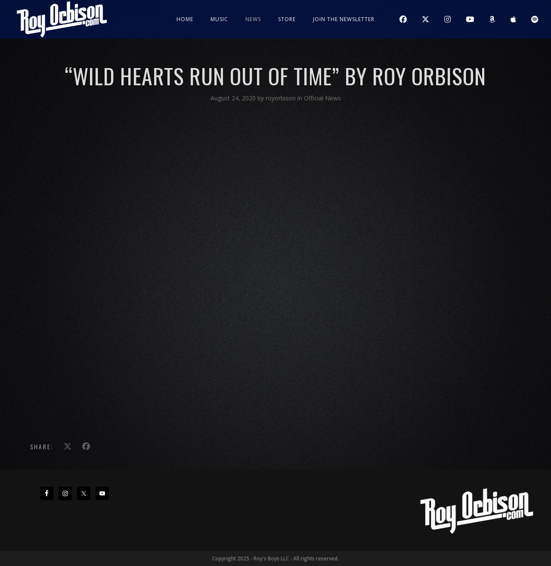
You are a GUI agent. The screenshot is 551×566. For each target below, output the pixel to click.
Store (287, 19)
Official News (322, 98)
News (253, 19)
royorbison (281, 98)
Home (184, 19)
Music (219, 19)
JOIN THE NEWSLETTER (344, 19)
